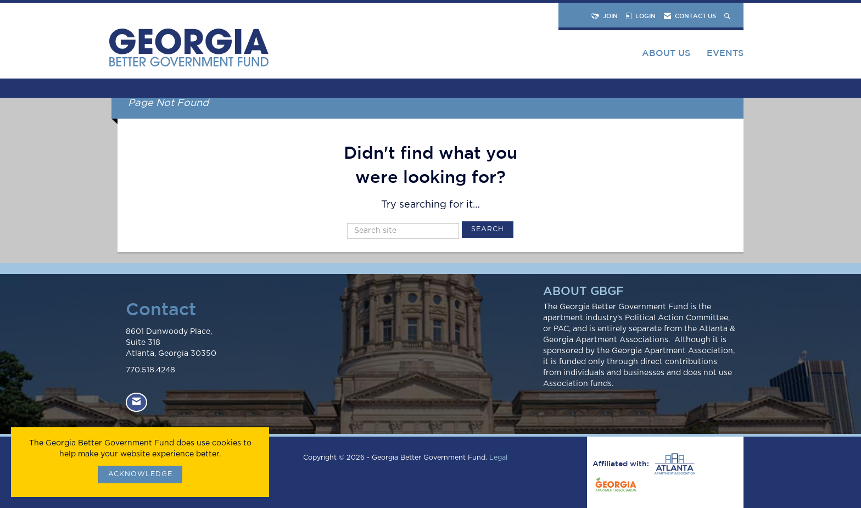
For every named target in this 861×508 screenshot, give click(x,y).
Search (487, 229)
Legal (498, 457)
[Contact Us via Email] (136, 402)
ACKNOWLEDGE (140, 474)
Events (725, 53)
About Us (666, 53)
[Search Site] (728, 15)
